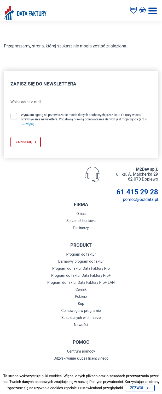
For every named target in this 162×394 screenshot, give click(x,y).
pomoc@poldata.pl (140, 199)
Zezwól (137, 388)
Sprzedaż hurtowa (81, 221)
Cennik (81, 289)
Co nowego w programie (81, 311)
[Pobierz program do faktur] (133, 11)
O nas (81, 214)
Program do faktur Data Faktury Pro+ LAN (81, 282)
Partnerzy (81, 228)
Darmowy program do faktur (81, 261)
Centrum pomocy (81, 351)
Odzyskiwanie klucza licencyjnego (81, 358)
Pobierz (81, 296)
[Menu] (152, 11)
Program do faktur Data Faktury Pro (81, 268)
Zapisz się (24, 142)
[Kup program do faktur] (142, 10)
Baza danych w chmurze (81, 318)
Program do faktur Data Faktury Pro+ (81, 275)
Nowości (81, 325)
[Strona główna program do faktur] (25, 13)
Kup (81, 303)
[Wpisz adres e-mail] (81, 102)
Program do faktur (81, 254)
